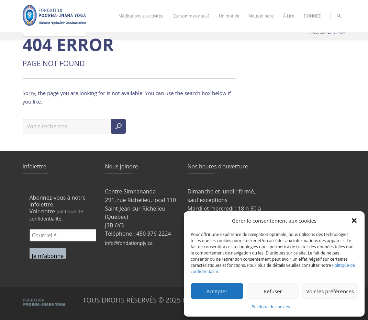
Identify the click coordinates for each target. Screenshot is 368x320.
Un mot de (229, 16)
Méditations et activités (141, 16)
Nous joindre (261, 16)
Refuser (273, 291)
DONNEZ (312, 16)
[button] (354, 220)
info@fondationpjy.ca (129, 243)
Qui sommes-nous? (190, 16)
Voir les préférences (330, 291)
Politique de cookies (271, 307)
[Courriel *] (63, 235)
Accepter (217, 291)
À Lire (288, 16)
